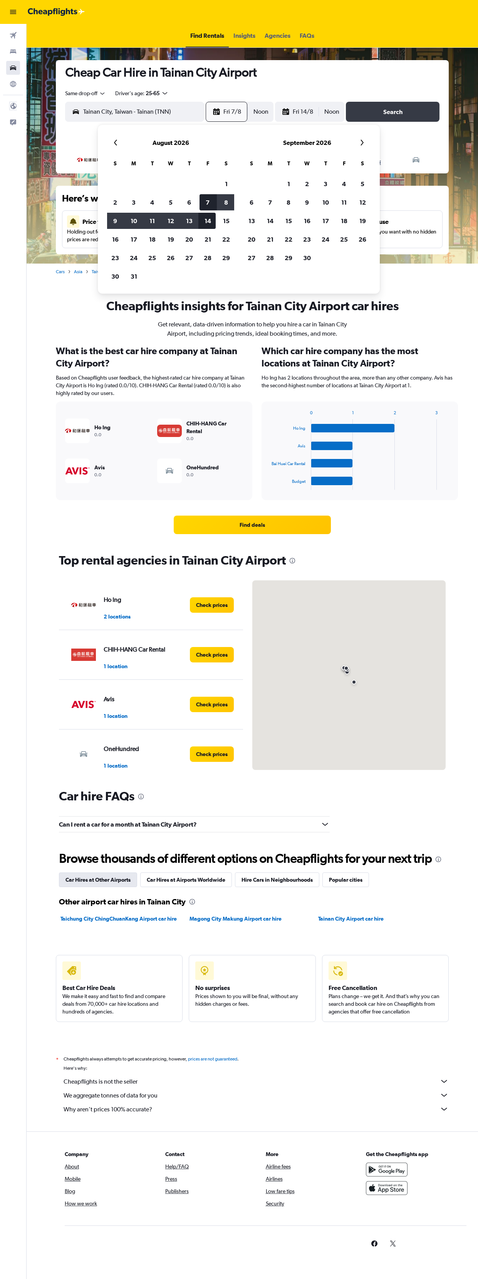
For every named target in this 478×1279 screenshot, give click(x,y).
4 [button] (152, 202)
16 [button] (115, 239)
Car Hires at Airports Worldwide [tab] (186, 880)
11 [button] (152, 220)
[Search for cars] (13, 68)
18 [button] (152, 239)
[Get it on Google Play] (387, 1169)
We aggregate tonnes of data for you (256, 1095)
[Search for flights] (13, 35)
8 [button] (226, 202)
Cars (60, 271)
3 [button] (134, 202)
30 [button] (115, 276)
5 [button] (171, 202)
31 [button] (134, 276)
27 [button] (189, 257)
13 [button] (189, 220)
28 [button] (207, 257)
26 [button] (170, 257)
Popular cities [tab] (345, 880)
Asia (78, 271)
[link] (252, 525)
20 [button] (189, 239)
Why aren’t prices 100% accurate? (256, 1109)
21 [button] (208, 239)
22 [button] (226, 239)
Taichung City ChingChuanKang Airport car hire (118, 919)
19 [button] (171, 239)
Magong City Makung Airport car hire (236, 919)
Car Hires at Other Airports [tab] (98, 880)
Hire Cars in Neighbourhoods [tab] (277, 880)
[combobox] (85, 93)
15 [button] (226, 220)
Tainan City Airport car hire (351, 919)
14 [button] (208, 220)
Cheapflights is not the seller (256, 1081)
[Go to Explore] (13, 84)
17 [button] (134, 239)
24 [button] (134, 257)
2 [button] (115, 202)
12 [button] (171, 220)
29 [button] (226, 257)
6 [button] (189, 202)
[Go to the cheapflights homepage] (56, 12)
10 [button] (134, 220)
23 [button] (115, 257)
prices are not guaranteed (212, 1059)
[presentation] (292, 560)
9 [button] (115, 220)
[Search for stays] (13, 51)
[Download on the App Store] (387, 1188)
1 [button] (226, 183)
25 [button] (152, 257)
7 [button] (208, 202)
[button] (13, 11)
